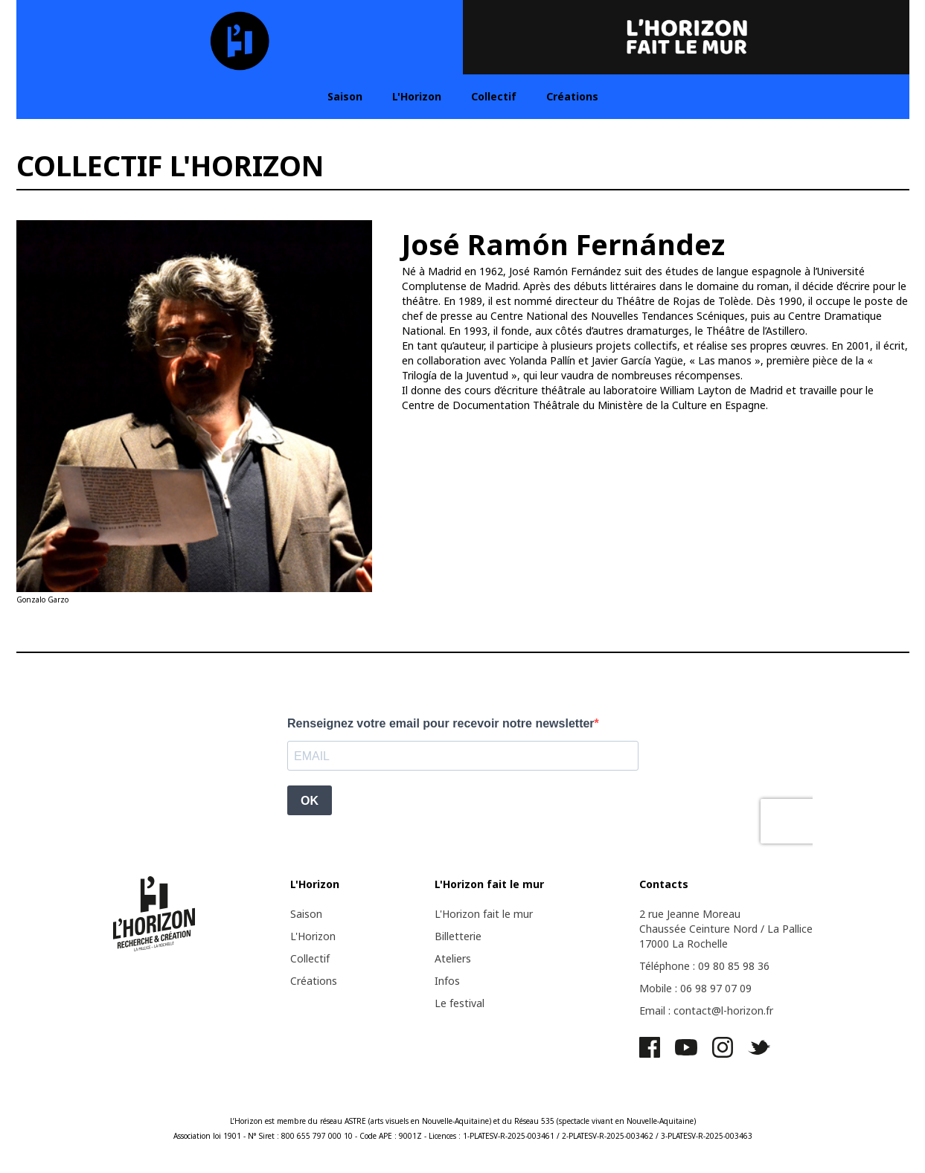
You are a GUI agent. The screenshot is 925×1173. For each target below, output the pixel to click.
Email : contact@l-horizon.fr (706, 1010)
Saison (344, 96)
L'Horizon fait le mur (484, 914)
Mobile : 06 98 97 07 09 (695, 988)
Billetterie (458, 936)
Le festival (459, 1003)
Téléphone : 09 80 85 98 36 (704, 966)
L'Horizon (416, 96)
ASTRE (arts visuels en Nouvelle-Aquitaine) (418, 1121)
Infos (447, 981)
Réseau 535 (534, 1121)
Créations (572, 96)
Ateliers (453, 958)
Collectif (493, 96)
